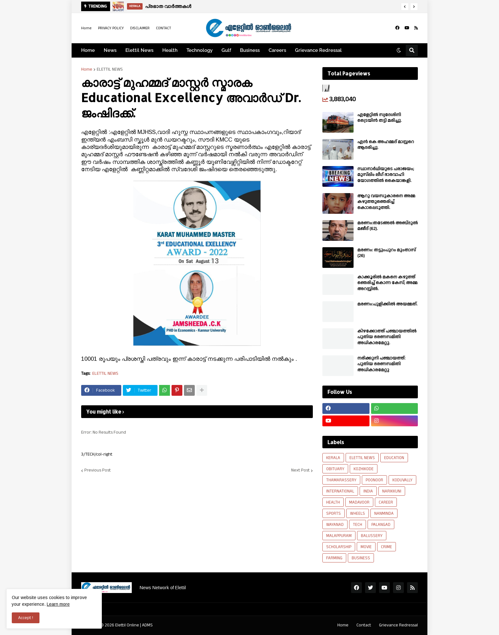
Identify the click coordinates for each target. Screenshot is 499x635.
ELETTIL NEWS (110, 69)
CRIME (386, 547)
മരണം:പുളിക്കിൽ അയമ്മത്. (387, 304)
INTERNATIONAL (340, 491)
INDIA (368, 491)
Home (86, 28)
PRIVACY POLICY (111, 28)
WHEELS (357, 513)
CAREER (386, 502)
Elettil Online (127, 625)
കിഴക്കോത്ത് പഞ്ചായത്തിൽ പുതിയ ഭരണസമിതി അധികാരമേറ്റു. (387, 337)
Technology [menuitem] (199, 50)
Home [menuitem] (88, 50)
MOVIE (366, 547)
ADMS (147, 625)
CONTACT (163, 28)
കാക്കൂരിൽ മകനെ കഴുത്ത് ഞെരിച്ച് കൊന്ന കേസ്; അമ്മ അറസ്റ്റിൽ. (387, 283)
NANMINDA (384, 513)
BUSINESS (361, 558)
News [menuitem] (110, 50)
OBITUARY (335, 469)
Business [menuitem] (250, 50)
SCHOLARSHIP (338, 547)
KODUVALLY (402, 480)
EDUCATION (394, 458)
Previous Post (97, 470)
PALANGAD (380, 524)
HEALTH (333, 502)
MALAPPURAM (339, 536)
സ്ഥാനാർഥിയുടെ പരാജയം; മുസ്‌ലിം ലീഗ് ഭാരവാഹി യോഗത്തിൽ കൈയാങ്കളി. (385, 175)
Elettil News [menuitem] (139, 50)
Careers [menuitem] (277, 50)
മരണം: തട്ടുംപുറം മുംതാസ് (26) (386, 253)
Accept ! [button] (25, 618)
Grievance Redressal (398, 625)
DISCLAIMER (140, 28)
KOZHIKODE (364, 469)
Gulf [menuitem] (226, 50)
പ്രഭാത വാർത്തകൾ (168, 6)
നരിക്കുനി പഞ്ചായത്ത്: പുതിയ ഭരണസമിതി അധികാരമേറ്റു (381, 364)
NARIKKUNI (391, 491)
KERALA (333, 458)
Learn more (58, 604)
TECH (357, 524)
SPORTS (333, 513)
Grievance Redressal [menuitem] (318, 50)
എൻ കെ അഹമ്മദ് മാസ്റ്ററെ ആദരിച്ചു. (385, 144)
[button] (405, 6)
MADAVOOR (359, 502)
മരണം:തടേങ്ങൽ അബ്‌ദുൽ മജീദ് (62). (387, 226)
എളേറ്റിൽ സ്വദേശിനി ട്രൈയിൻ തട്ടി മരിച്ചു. (379, 117)
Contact (363, 625)
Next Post (300, 470)
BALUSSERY (372, 536)
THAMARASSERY (341, 480)
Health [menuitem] (170, 50)
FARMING (334, 558)
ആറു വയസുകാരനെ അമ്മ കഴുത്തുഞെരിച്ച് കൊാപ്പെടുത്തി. (386, 202)
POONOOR (374, 480)
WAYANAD (335, 524)
